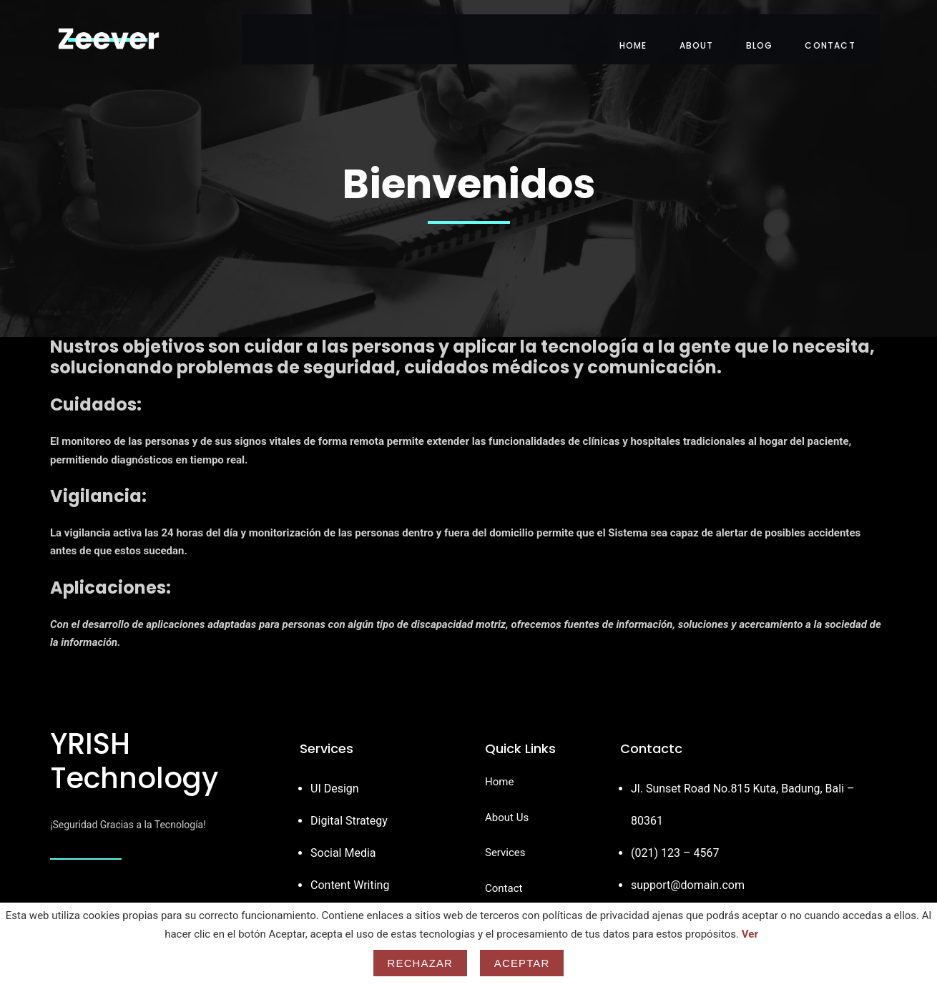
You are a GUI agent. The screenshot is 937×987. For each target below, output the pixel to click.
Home (647, 32)
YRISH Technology (134, 747)
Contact (844, 32)
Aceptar (522, 963)
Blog (773, 32)
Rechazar (420, 963)
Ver (750, 934)
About (710, 32)
